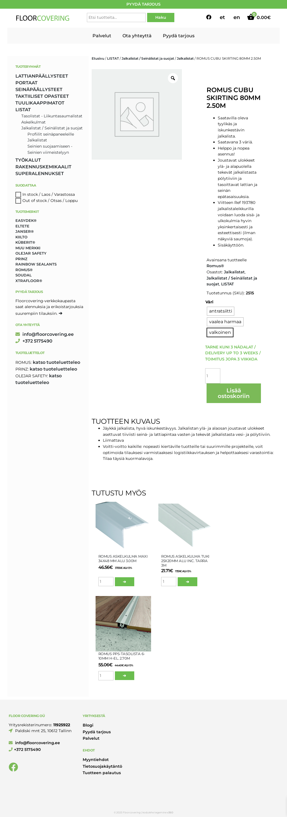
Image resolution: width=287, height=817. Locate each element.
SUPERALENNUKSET (39, 173)
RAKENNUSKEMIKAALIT (43, 166)
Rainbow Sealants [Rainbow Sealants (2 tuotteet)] (36, 264)
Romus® (215, 265)
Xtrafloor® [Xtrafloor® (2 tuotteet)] (28, 280)
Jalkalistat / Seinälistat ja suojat (148, 58)
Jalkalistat (185, 58)
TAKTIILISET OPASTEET (42, 96)
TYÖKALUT (28, 160)
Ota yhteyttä (137, 35)
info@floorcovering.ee (44, 334)
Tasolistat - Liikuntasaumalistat (51, 115)
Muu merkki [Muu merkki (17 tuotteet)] (27, 248)
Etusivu (98, 58)
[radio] (220, 311)
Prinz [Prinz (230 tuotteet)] (21, 259)
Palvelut (101, 35)
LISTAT (113, 58)
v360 (170, 812)
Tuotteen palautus (102, 772)
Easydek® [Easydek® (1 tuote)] (25, 220)
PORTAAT (26, 82)
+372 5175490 (33, 341)
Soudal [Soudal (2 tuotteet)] (23, 275)
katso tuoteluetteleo (56, 362)
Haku (160, 17)
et (222, 17)
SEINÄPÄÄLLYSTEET (39, 89)
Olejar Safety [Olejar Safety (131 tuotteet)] (31, 253)
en (236, 17)
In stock (30, 194)
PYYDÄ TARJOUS (143, 4)
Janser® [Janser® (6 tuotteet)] (24, 231)
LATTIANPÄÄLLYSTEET (41, 76)
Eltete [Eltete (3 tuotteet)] (22, 226)
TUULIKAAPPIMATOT (39, 103)
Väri (209, 301)
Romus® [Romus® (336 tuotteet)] (24, 269)
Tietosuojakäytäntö (102, 766)
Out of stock (34, 200)
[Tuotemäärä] (212, 375)
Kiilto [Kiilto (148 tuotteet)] (21, 237)
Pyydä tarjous (179, 35)
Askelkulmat (33, 122)
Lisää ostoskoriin (234, 393)
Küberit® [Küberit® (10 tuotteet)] (25, 242)
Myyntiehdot (96, 759)
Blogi (88, 725)
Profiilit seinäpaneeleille (50, 134)
